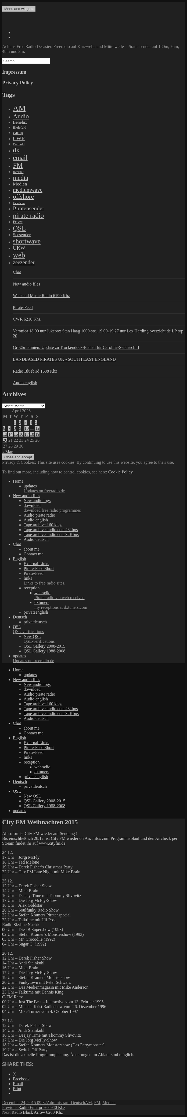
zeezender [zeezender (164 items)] (24, 262)
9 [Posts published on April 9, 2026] (20, 428)
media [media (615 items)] (20, 177)
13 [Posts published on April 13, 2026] (5, 434)
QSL (99, 629)
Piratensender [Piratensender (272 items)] (28, 208)
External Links (36, 563)
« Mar (7, 451)
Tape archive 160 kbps (43, 525)
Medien (109, 1102)
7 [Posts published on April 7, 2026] (9, 428)
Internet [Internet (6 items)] (18, 172)
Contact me (33, 554)
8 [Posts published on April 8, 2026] (15, 428)
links (104, 581)
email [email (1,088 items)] (20, 157)
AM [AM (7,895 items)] (19, 108)
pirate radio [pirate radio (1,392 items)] (28, 215)
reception (32, 588)
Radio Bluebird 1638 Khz (35, 371)
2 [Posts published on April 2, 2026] (20, 422)
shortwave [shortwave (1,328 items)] (27, 241)
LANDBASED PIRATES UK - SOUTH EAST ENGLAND (64, 359)
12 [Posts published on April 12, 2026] (37, 428)
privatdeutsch (35, 622)
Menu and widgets (18, 9)
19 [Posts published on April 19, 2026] (37, 434)
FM (97, 1102)
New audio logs (37, 500)
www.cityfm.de (52, 843)
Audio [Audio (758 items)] (21, 116)
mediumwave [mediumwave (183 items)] (27, 190)
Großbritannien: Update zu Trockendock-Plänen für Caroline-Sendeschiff (76, 347)
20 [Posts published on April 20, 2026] (5, 440)
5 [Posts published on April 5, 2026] (36, 422)
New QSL (104, 639)
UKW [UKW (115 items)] (19, 248)
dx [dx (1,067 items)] (16, 150)
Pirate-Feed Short (39, 568)
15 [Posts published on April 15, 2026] (16, 434)
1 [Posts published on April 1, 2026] (15, 422)
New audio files (26, 284)
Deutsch (20, 617)
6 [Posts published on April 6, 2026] (4, 428)
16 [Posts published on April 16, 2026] (21, 434)
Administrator (59, 1102)
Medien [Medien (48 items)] (20, 184)
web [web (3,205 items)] (19, 255)
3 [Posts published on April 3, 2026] (25, 422)
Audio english (25, 382)
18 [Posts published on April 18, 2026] (32, 434)
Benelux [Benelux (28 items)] (20, 122)
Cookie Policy (120, 472)
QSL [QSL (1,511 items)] (19, 228)
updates (104, 488)
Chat (17, 272)
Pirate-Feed (23, 307)
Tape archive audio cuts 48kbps (51, 529)
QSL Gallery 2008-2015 (44, 646)
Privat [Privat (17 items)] (18, 222)
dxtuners (109, 605)
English (19, 558)
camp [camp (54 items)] (18, 132)
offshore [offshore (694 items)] (23, 196)
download (104, 508)
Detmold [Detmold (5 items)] (18, 144)
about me (31, 549)
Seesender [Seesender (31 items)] (22, 234)
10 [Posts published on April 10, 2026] (26, 428)
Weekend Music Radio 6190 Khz (41, 295)
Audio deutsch (36, 539)
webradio (109, 595)
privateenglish (36, 612)
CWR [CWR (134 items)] (19, 138)
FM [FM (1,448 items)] (18, 165)
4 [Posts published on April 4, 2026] (31, 422)
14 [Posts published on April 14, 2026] (10, 434)
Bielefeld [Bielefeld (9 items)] (19, 127)
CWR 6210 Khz (27, 319)
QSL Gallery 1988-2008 (44, 651)
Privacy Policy (17, 82)
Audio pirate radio (39, 515)
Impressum (14, 72)
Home (18, 481)
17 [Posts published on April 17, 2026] (26, 434)
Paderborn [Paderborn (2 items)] (19, 203)
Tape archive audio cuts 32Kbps (51, 534)
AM (88, 1102)
